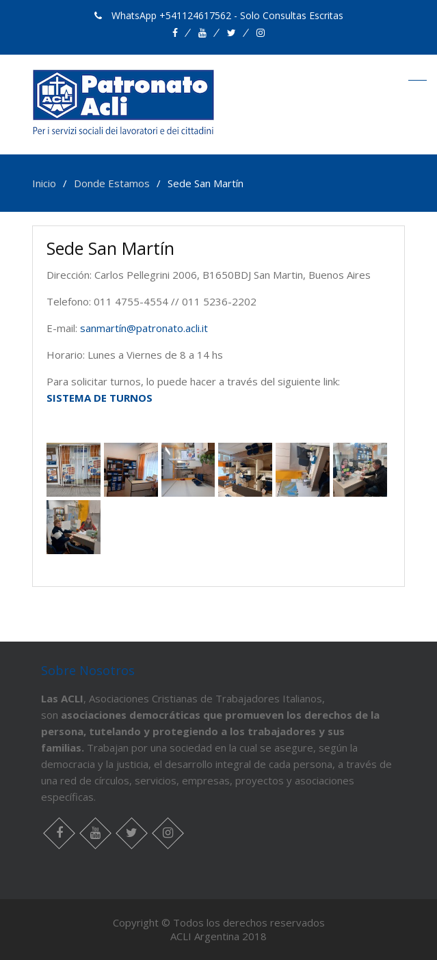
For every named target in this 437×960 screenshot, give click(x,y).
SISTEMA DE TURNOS (100, 397)
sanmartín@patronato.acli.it (144, 328)
